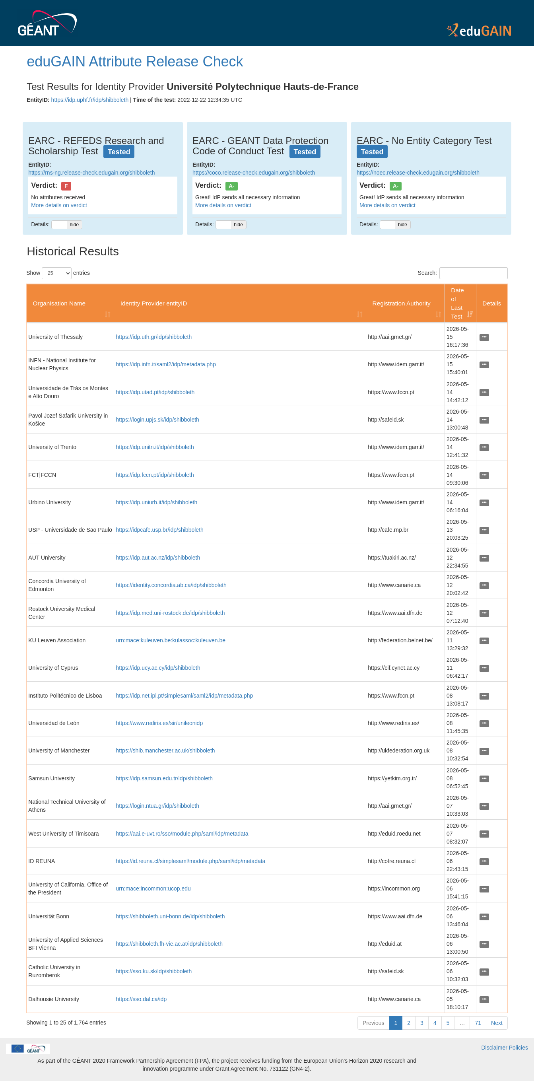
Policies (518, 1047)
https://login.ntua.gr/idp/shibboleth (157, 806)
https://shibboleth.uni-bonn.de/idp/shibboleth (170, 916)
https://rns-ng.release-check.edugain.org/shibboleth (91, 172)
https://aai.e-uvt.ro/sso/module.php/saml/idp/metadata (182, 833)
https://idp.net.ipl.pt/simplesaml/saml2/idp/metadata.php (184, 695)
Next (497, 1023)
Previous (373, 1023)
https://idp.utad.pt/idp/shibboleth (155, 392)
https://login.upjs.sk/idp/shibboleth (157, 419)
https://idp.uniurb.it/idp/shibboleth (157, 502)
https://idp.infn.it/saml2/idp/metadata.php (166, 364)
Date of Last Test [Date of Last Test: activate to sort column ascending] (457, 303)
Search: (463, 273)
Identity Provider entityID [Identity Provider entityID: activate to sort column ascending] (153, 303)
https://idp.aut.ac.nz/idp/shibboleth (158, 557)
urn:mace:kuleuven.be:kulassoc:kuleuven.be (171, 640)
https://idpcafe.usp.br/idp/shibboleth (160, 530)
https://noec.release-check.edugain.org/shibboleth (418, 172)
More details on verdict (59, 205)
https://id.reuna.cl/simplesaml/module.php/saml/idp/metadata (191, 861)
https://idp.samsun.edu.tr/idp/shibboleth (164, 778)
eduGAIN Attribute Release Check (135, 61)
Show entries (58, 273)
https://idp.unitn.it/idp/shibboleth (155, 447)
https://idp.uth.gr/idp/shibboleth (154, 337)
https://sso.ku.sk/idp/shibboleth (154, 971)
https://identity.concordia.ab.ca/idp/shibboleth (171, 585)
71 (478, 1023)
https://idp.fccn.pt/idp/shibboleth (155, 475)
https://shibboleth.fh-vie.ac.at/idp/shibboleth (169, 944)
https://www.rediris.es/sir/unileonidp (159, 723)
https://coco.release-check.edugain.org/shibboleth (253, 172)
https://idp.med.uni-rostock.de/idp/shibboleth (170, 613)
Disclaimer (494, 1047)
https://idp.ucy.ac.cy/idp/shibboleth (158, 668)
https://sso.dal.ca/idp (141, 999)
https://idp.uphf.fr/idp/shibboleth (90, 100)
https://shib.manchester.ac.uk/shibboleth (165, 750)
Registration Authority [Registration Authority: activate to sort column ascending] (402, 303)
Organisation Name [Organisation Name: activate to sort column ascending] (59, 303)
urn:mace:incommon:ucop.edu (153, 888)
